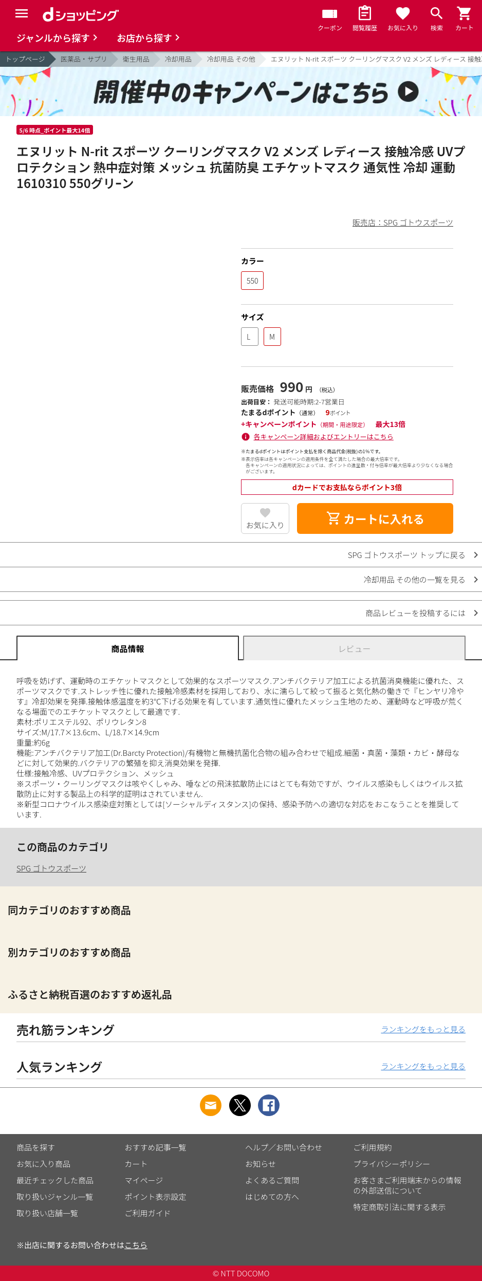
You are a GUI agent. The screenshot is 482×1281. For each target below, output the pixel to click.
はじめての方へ (272, 1196)
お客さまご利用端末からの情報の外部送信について (407, 1185)
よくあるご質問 (272, 1180)
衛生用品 (136, 59)
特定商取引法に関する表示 (400, 1206)
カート (136, 1163)
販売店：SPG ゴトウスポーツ (403, 222)
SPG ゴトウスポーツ (51, 868)
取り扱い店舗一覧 (47, 1213)
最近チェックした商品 (55, 1180)
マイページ (144, 1180)
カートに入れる (375, 518)
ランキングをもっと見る (423, 1029)
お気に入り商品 (43, 1163)
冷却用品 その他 (231, 59)
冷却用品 (178, 59)
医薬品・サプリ (84, 59)
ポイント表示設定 (156, 1196)
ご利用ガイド (148, 1213)
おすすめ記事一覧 (156, 1147)
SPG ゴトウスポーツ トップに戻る (407, 555)
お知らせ (260, 1163)
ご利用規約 (373, 1147)
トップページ (25, 59)
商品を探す (35, 1147)
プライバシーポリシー (392, 1163)
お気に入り (265, 524)
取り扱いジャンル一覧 (54, 1196)
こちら (135, 1244)
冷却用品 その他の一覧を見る (415, 579)
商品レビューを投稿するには (415, 613)
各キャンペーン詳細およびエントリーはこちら (324, 436)
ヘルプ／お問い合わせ (283, 1147)
